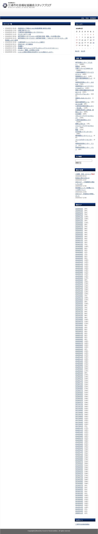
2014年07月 (79, 485)
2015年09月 (79, 458)
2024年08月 (79, 248)
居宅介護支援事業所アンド (83, 78)
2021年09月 (79, 317)
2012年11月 (79, 509)
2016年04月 (79, 444)
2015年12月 (79, 452)
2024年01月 (79, 262)
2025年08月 (79, 224)
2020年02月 (79, 353)
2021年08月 (79, 319)
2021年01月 (79, 331)
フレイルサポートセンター (83, 139)
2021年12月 (79, 311)
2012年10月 (79, 511)
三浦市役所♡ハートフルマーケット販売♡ (31, 42)
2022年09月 (79, 294)
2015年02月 (79, 471)
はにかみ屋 (78, 104)
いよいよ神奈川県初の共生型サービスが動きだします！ (35, 52)
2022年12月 (79, 288)
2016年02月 (79, 448)
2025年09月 (79, 223)
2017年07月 (79, 414)
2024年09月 (79, 246)
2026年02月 (79, 213)
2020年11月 (79, 335)
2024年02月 (79, 260)
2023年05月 (79, 278)
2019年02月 (79, 377)
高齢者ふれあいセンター (83, 98)
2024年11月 (79, 242)
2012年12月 (79, 507)
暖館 (76, 130)
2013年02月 (79, 503)
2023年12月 (79, 264)
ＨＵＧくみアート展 (24, 34)
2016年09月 (79, 434)
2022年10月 (79, 292)
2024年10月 (79, 244)
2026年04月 (79, 209)
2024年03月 (79, 258)
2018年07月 (79, 391)
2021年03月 (79, 327)
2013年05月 (79, 497)
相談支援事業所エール (82, 102)
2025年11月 (79, 219)
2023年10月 (79, 268)
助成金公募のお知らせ (82, 178)
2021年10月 (79, 315)
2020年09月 (79, 339)
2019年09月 (79, 363)
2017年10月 (79, 408)
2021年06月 (79, 323)
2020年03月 (79, 351)
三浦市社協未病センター (83, 120)
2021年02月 (79, 329)
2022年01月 (79, 309)
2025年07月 (79, 226)
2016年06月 (79, 440)
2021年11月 (79, 313)
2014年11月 (79, 477)
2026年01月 (79, 215)
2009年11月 (79, 513)
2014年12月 (79, 476)
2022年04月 (79, 303)
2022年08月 (79, 296)
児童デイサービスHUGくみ (84, 68)
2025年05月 (79, 230)
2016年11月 (79, 430)
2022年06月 (79, 300)
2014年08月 (79, 483)
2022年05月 (79, 302)
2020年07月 (79, 343)
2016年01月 (79, 450)
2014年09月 (79, 481)
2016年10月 (79, 432)
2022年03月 (79, 305)
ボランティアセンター (82, 94)
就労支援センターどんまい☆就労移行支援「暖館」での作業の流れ (39, 36)
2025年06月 (79, 228)
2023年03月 (79, 282)
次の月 (83, 51)
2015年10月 (79, 456)
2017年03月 (79, 422)
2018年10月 (79, 385)
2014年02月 (79, 489)
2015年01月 (79, 473)
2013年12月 (79, 491)
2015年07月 (79, 462)
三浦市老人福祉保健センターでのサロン (30, 32)
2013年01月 (79, 505)
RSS (87, 18)
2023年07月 (79, 274)
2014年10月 (79, 479)
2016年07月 (79, 438)
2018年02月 (79, 400)
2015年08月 (79, 460)
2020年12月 (79, 333)
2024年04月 (79, 256)
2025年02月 (79, 236)
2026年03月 (79, 211)
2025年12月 (79, 217)
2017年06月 (79, 416)
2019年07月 (79, 367)
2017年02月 (79, 424)
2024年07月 (79, 250)
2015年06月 (79, 464)
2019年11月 (79, 359)
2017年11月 (79, 406)
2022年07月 (79, 298)
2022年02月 (79, 308)
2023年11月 (79, 266)
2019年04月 (79, 373)
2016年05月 (79, 442)
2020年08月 (79, 341)
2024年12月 (79, 240)
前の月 (77, 51)
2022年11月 (79, 290)
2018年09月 (79, 387)
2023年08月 (79, 272)
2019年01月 (79, 379)
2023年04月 (79, 280)
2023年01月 (79, 286)
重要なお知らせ (80, 124)
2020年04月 (79, 349)
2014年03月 (79, 487)
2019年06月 (79, 369)
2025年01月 (79, 238)
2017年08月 (79, 412)
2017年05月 (79, 418)
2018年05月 (79, 394)
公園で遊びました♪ (24, 30)
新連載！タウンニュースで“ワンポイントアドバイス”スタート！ (38, 48)
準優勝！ (21, 46)
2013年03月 (79, 501)
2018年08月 (79, 388)
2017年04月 (79, 420)
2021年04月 (79, 325)
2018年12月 (79, 381)
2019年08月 (79, 365)
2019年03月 (79, 375)
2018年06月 (79, 392)
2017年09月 (79, 410)
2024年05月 (79, 254)
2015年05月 (79, 466)
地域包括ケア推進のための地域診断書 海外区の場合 (34, 28)
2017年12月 (79, 404)
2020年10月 (79, 337)
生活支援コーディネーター (83, 131)
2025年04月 (79, 232)
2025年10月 (79, 220)
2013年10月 (79, 493)
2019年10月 (79, 361)
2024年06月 (79, 252)
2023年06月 (79, 276)
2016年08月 (79, 436)
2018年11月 (79, 383)
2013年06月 (79, 495)
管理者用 (93, 18)
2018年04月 (79, 396)
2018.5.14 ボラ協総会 (25, 44)
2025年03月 (79, 234)
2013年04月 (79, 499)
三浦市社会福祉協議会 (82, 524)
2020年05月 (79, 347)
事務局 (77, 66)
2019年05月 (79, 371)
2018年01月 (79, 402)
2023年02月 (79, 284)
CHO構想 (78, 114)
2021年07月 (79, 321)
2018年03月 (79, 398)
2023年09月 (79, 270)
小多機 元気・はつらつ (83, 174)
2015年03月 (79, 470)
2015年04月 (79, 468)
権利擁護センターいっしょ (83, 135)
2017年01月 (79, 426)
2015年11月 (79, 454)
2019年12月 (79, 357)
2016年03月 (79, 446)
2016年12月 (79, 428)
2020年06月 (79, 345)
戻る (82, 18)
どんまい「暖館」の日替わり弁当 (28, 50)
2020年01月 (79, 355)
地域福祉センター (81, 76)
